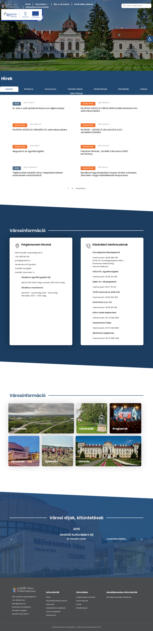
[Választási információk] (37, 7)
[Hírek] (28, 4)
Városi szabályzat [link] (53, 611)
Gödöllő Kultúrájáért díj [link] (76, 534)
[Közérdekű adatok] (83, 4)
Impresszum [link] (51, 615)
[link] (150, 39)
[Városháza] (42, 4)
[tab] (9, 89)
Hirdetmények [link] (81, 608)
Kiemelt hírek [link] (88, 104)
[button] (11, 539)
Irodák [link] (78, 604)
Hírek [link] (17, 104)
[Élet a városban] (62, 4)
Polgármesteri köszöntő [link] (85, 597)
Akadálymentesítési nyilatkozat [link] (118, 597)
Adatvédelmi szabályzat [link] (56, 608)
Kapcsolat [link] (50, 604)
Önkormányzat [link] (82, 601)
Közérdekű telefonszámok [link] (56, 601)
